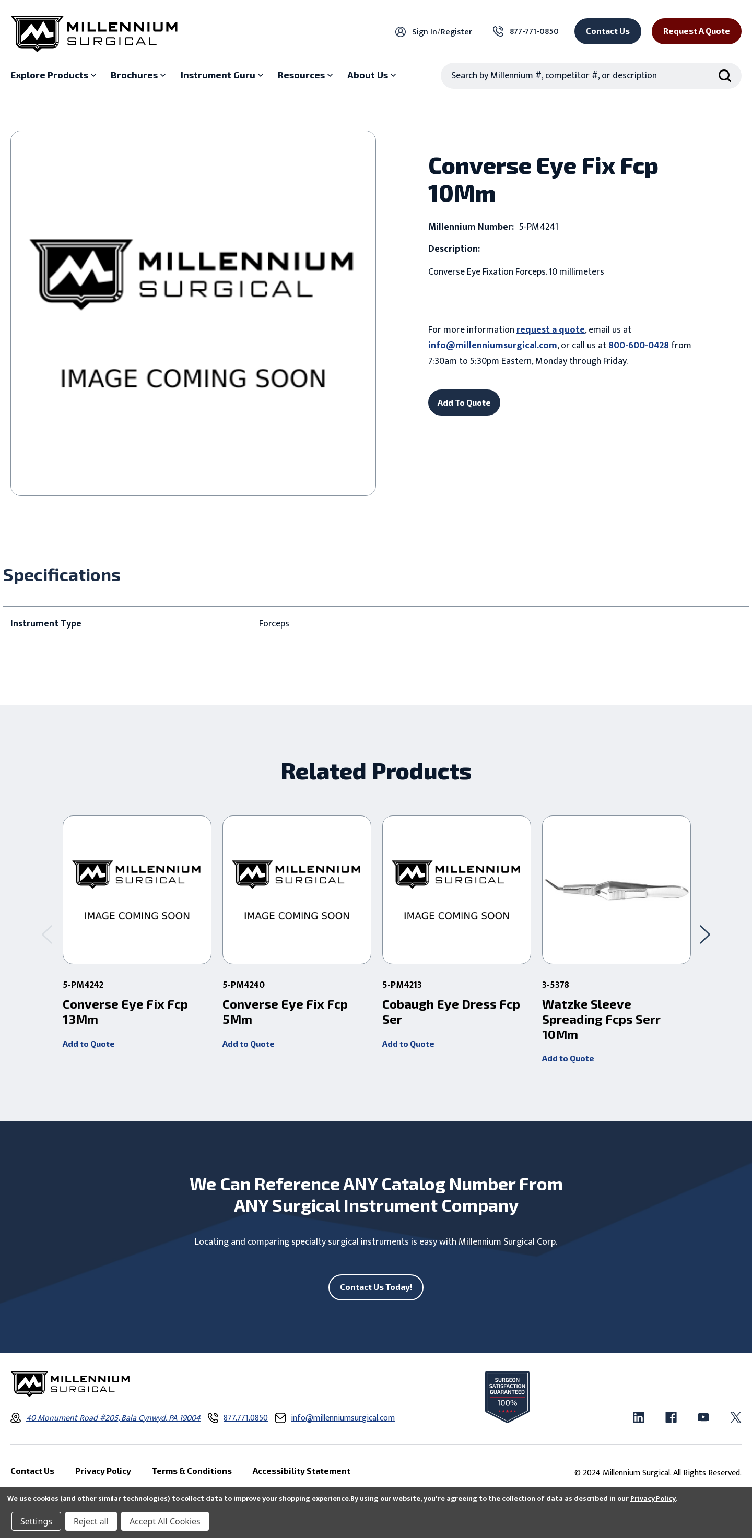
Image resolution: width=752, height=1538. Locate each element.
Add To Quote (464, 402)
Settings (36, 1521)
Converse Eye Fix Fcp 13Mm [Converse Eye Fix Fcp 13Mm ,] (125, 1011)
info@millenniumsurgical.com (492, 345)
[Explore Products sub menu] (54, 75)
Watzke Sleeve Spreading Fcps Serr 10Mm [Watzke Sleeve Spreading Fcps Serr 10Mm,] (601, 1019)
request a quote (550, 330)
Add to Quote (89, 1043)
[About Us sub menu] (372, 75)
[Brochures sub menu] (139, 75)
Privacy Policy (653, 1499)
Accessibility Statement (301, 1470)
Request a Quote (696, 31)
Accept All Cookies (165, 1521)
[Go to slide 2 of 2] (47, 934)
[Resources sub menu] (306, 75)
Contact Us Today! (376, 1287)
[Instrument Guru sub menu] (223, 75)
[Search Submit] (725, 75)
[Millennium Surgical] (94, 34)
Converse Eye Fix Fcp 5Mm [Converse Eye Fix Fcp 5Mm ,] (285, 1011)
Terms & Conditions (192, 1470)
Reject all (91, 1521)
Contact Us (608, 31)
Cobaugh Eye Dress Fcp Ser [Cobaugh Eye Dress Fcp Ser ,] (451, 1011)
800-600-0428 (638, 345)
